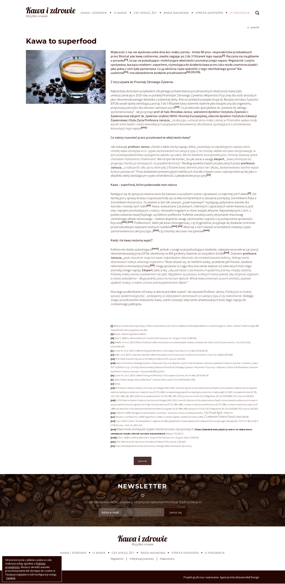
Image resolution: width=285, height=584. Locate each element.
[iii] (126, 71)
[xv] (180, 225)
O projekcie (240, 13)
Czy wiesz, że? (145, 13)
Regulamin (117, 559)
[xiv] (174, 225)
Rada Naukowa (176, 13)
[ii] (126, 59)
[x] (249, 192)
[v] (193, 71)
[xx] (152, 265)
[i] (223, 55)
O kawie (120, 13)
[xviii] (155, 248)
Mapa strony (167, 559)
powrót (255, 27)
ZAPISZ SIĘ (175, 512)
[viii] (143, 127)
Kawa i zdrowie (94, 13)
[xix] (226, 252)
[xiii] (130, 221)
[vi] (198, 71)
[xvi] (156, 230)
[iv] (188, 71)
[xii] (124, 221)
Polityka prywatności (142, 559)
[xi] (149, 205)
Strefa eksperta (209, 13)
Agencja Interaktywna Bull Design (239, 577)
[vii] (177, 106)
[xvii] (206, 230)
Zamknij (10, 578)
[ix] (209, 174)
